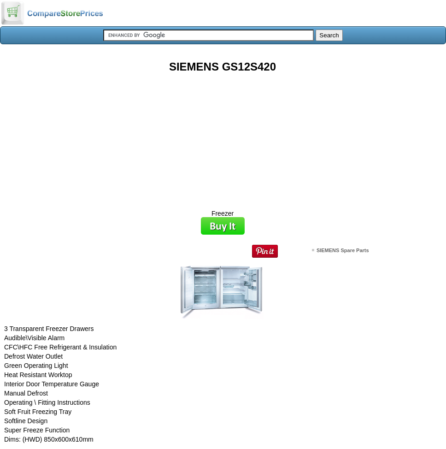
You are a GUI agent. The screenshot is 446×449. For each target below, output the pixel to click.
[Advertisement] (222, 137)
